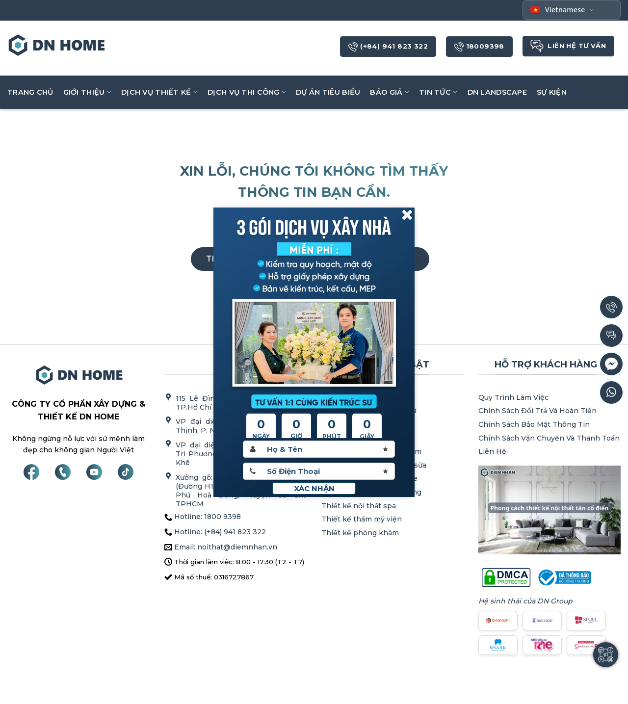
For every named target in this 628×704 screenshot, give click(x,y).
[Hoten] (319, 449)
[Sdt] (319, 471)
